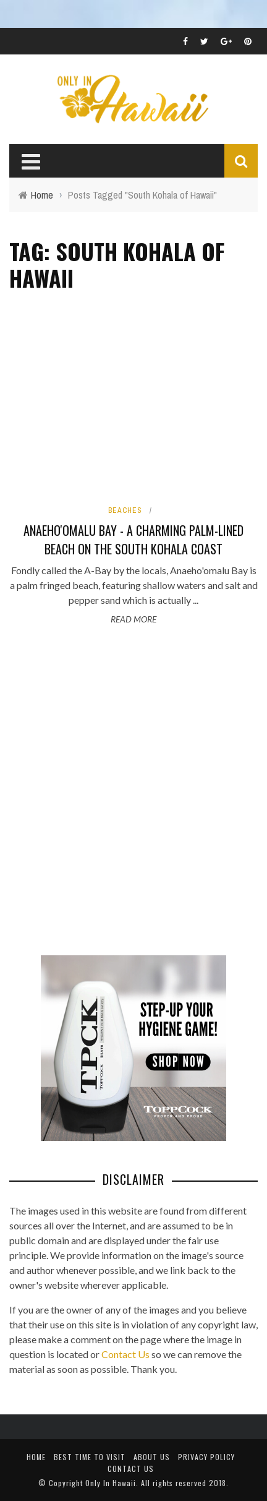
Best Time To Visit (89, 1457)
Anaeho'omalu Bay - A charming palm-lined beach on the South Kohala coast (133, 539)
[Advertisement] (133, 792)
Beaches (125, 510)
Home (36, 1457)
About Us (152, 1457)
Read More (133, 619)
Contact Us (125, 1354)
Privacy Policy (206, 1457)
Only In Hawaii (110, 1482)
